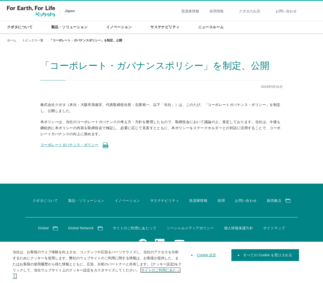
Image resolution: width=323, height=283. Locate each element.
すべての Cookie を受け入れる (267, 260)
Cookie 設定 (207, 260)
